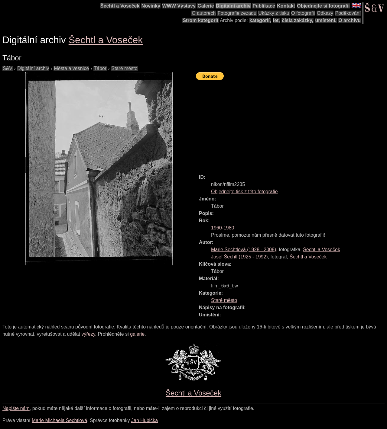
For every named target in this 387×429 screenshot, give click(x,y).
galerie (137, 334)
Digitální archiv (233, 5)
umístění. (326, 20)
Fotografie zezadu (237, 13)
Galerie (205, 5)
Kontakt (286, 5)
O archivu (349, 20)
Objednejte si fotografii (323, 5)
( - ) (243, 249)
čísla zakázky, (297, 20)
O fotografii (303, 13)
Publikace (263, 5)
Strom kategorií (200, 20)
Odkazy (325, 13)
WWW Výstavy (179, 5)
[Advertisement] (291, 124)
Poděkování (348, 13)
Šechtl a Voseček (120, 5)
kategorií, (260, 20)
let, (276, 20)
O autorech (204, 13)
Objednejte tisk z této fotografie (244, 191)
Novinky (150, 5)
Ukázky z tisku (273, 13)
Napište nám (16, 408)
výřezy (88, 334)
